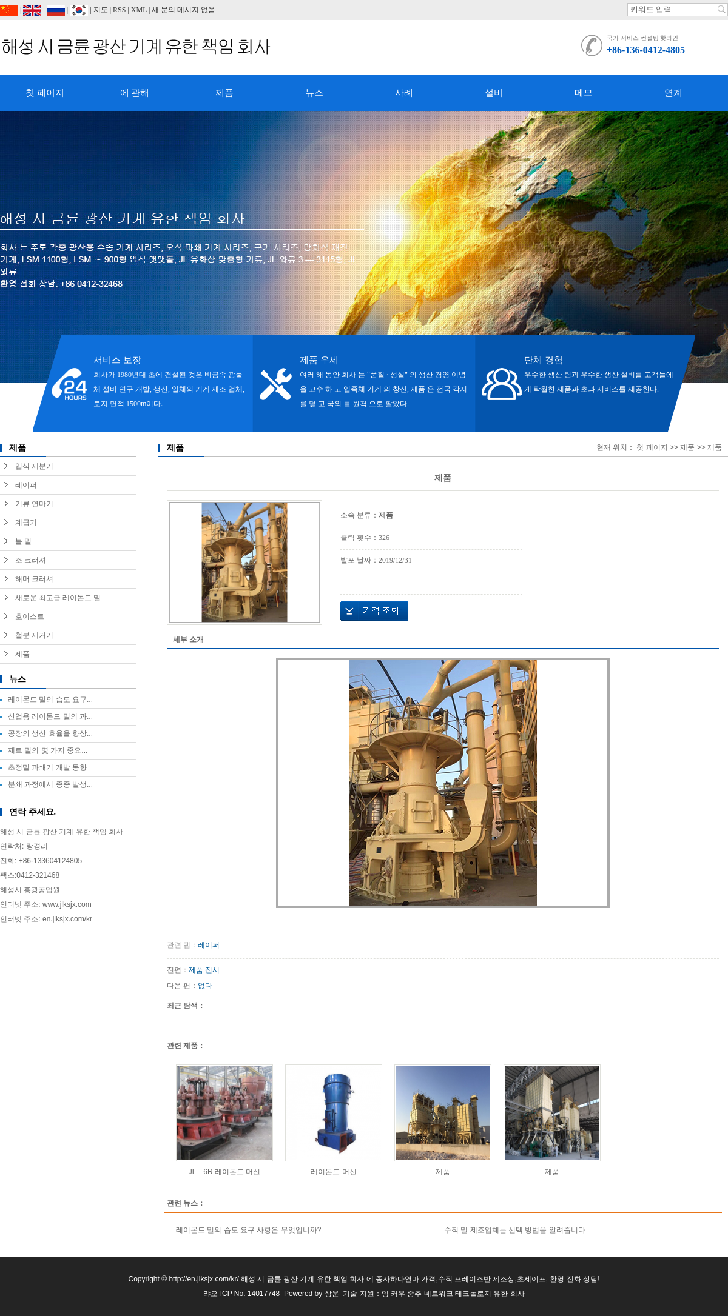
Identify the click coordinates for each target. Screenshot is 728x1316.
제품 (224, 93)
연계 (673, 93)
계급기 (26, 522)
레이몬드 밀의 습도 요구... (50, 699)
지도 (100, 9)
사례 (404, 93)
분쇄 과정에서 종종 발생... (50, 784)
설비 (494, 93)
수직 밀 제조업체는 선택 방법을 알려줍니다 (514, 1230)
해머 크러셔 (34, 579)
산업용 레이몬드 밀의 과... (50, 716)
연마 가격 (420, 1279)
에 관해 (135, 93)
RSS (119, 9)
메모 (584, 93)
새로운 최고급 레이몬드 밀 (58, 597)
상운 (332, 1293)
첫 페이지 (44, 93)
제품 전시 (204, 970)
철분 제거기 (34, 635)
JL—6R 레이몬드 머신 (225, 1171)
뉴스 (314, 93)
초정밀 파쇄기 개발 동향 (47, 767)
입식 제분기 (34, 466)
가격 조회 (374, 611)
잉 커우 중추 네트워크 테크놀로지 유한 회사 (453, 1293)
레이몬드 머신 (333, 1171)
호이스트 (29, 616)
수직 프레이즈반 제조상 (476, 1279)
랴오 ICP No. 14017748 (241, 1293)
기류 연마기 (34, 503)
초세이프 (531, 1279)
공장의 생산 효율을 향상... (50, 733)
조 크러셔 (30, 560)
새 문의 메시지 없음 (183, 9)
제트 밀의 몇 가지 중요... (47, 750)
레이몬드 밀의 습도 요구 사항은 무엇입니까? (248, 1230)
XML (139, 9)
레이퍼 (26, 485)
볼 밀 (23, 541)
